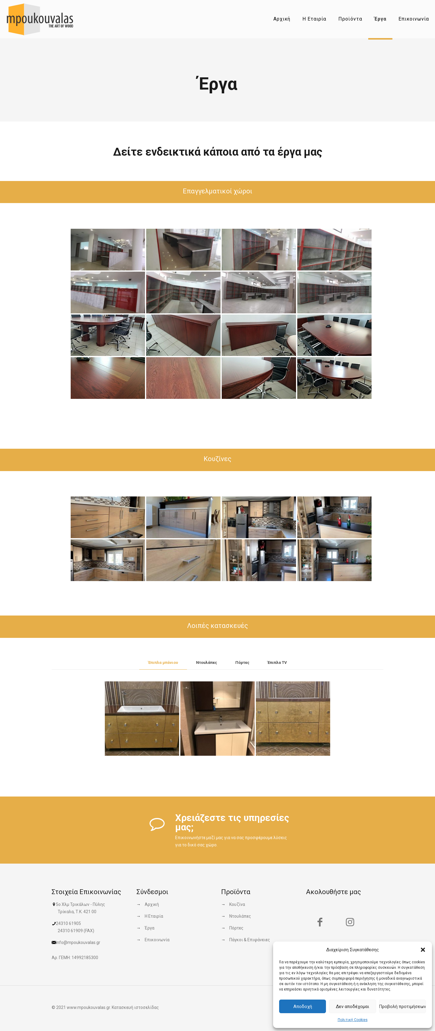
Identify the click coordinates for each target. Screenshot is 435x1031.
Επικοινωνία (157, 939)
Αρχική (152, 904)
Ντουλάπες (206, 662)
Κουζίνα (237, 904)
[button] (423, 950)
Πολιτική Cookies (353, 1020)
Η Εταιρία (154, 916)
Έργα (149, 928)
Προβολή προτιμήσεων (402, 1006)
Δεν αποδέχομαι (352, 1006)
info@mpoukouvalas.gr (78, 942)
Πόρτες (242, 662)
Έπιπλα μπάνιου (163, 662)
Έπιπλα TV (277, 662)
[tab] (163, 663)
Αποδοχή (302, 1006)
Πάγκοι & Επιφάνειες (249, 939)
